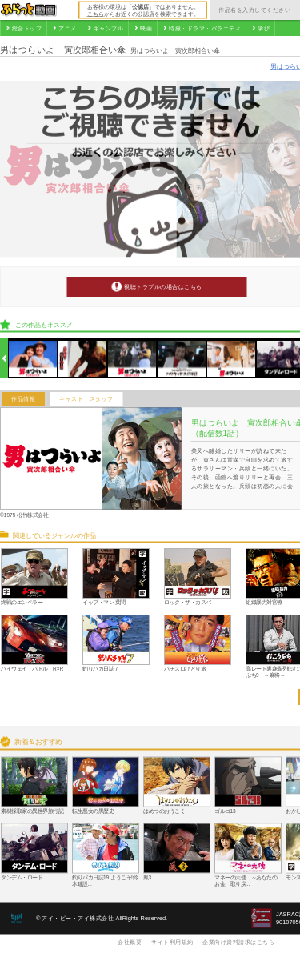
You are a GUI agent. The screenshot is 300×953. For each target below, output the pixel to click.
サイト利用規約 (172, 942)
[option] (33, 359)
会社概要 (130, 942)
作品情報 (23, 399)
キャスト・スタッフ (86, 399)
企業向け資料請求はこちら (238, 942)
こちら (95, 13)
